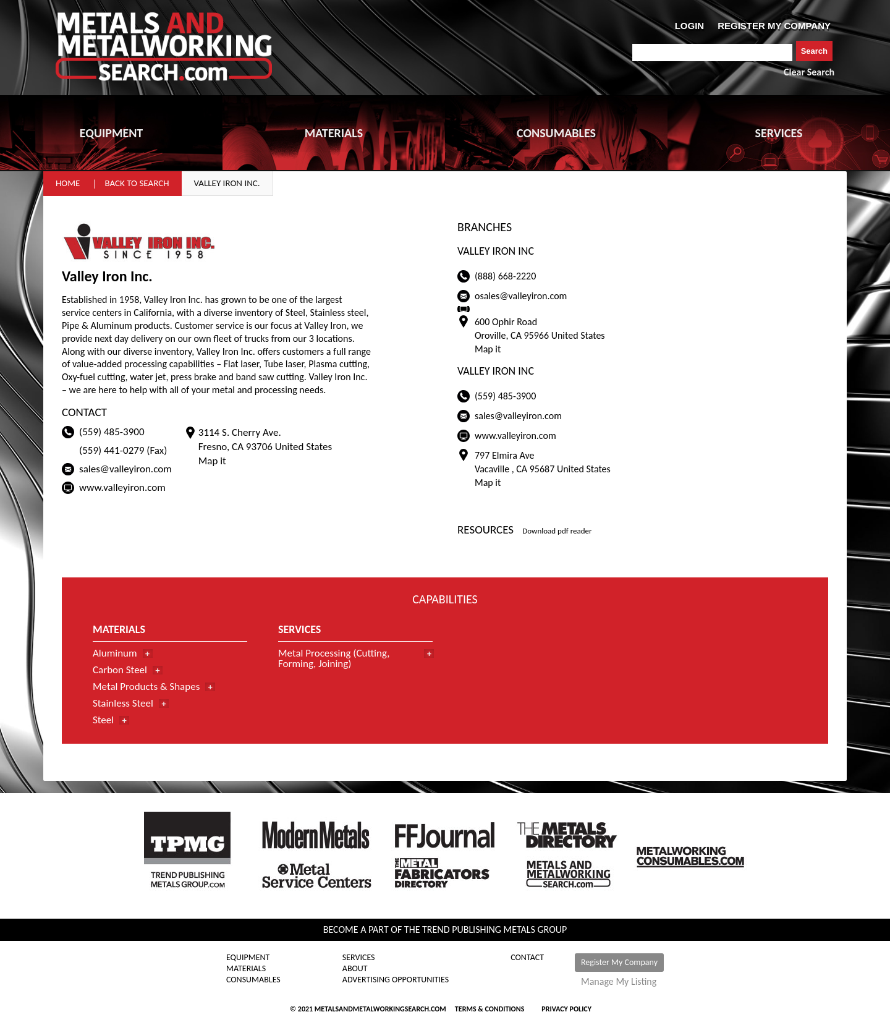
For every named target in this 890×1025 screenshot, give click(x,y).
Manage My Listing (618, 982)
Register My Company (619, 962)
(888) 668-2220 (505, 276)
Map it (212, 460)
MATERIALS (334, 132)
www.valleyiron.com (122, 487)
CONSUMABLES (556, 132)
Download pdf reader (556, 530)
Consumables (253, 980)
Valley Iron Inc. (227, 183)
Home (68, 183)
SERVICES (779, 132)
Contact (527, 957)
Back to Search (136, 183)
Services (358, 957)
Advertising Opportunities (395, 980)
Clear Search (809, 72)
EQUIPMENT (111, 132)
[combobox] (712, 52)
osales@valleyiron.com (521, 296)
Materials (246, 968)
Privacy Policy (566, 1009)
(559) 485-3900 (112, 431)
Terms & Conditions (489, 1009)
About (355, 968)
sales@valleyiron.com (125, 468)
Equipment (247, 957)
